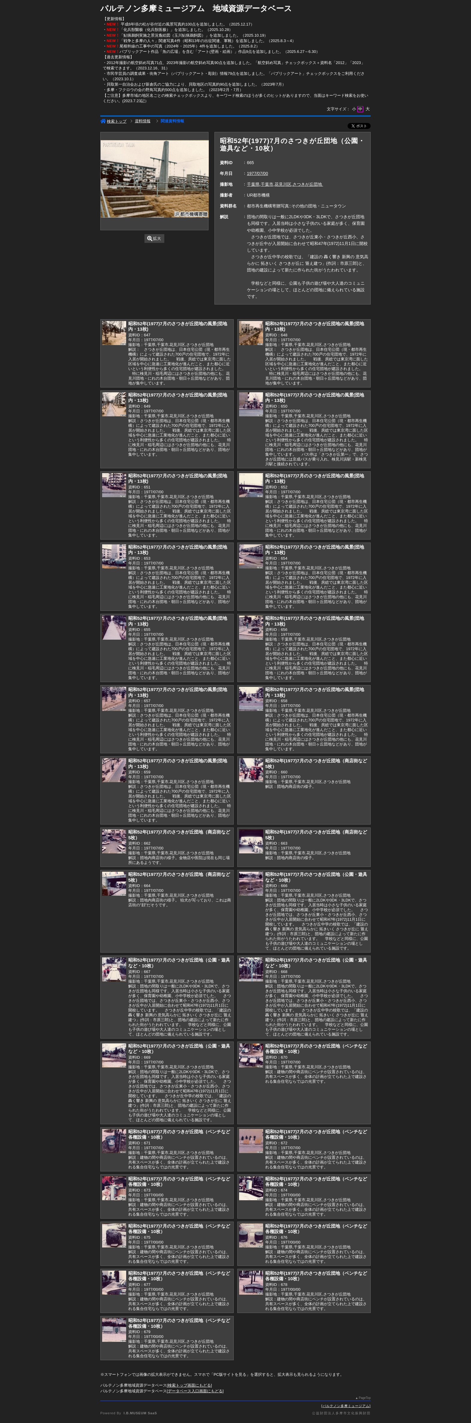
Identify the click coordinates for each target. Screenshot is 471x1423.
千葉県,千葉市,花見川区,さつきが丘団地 (285, 184)
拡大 (154, 238)
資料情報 (142, 121)
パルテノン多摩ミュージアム (346, 1406)
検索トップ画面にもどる (189, 1385)
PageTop (365, 1398)
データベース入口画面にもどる (195, 1391)
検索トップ (113, 121)
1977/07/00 (257, 173)
